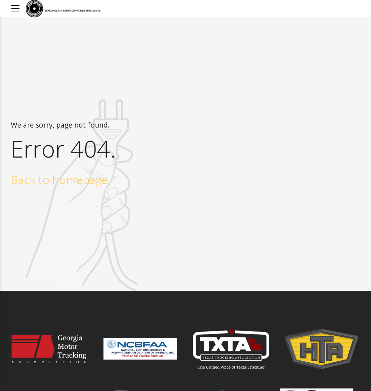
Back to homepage (59, 179)
